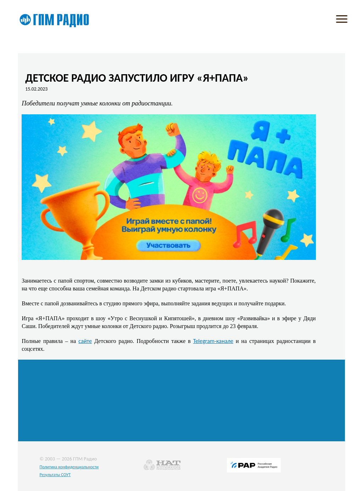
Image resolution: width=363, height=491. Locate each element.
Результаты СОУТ (55, 474)
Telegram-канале (213, 340)
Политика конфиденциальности (69, 466)
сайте (85, 340)
